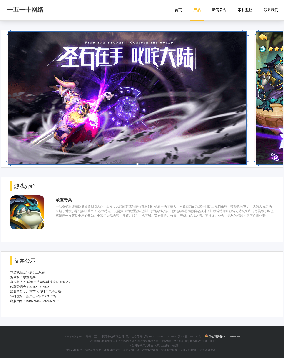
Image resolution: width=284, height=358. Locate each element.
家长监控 (245, 10)
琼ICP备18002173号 (189, 336)
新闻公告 (219, 10)
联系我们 (271, 10)
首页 (178, 10)
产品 (197, 10)
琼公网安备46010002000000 (225, 336)
